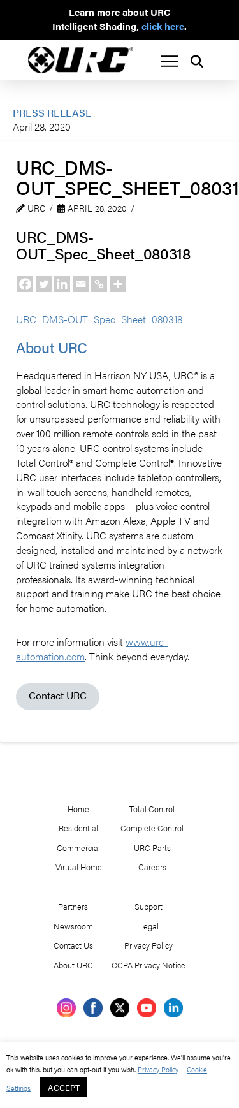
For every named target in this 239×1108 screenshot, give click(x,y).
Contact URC (58, 695)
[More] (118, 284)
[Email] (81, 284)
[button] (169, 61)
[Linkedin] (62, 284)
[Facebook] (25, 284)
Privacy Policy (158, 1069)
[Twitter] (44, 284)
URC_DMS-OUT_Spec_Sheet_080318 (99, 319)
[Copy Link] (99, 284)
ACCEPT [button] (64, 1087)
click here (162, 26)
